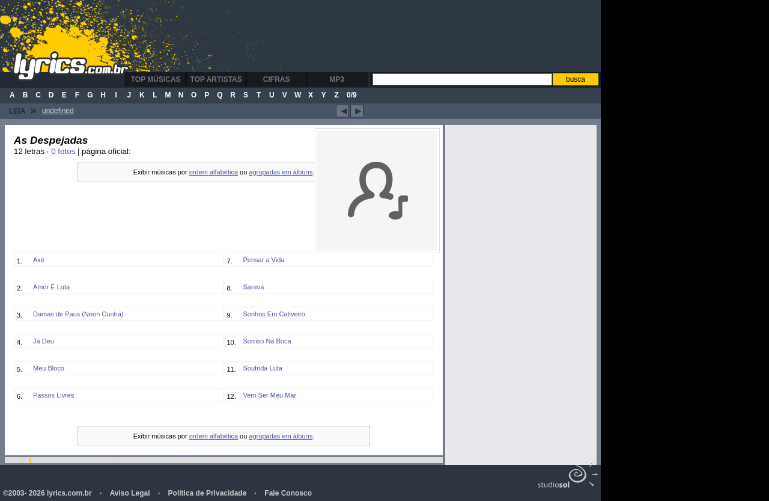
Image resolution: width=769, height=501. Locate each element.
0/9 (352, 95)
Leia (22, 110)
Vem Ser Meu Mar (270, 395)
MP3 (336, 79)
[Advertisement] (369, 36)
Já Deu (43, 341)
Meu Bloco (48, 368)
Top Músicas (156, 79)
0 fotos (63, 151)
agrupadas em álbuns (280, 172)
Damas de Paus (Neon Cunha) (78, 314)
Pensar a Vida (264, 259)
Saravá (253, 286)
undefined (58, 110)
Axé (38, 259)
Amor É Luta (51, 286)
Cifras (276, 79)
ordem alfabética (213, 172)
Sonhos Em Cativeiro (274, 314)
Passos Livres (53, 395)
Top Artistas (216, 79)
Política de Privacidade (207, 493)
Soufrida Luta (262, 368)
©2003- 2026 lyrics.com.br (47, 493)
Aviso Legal (130, 493)
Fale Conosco (288, 493)
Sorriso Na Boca (267, 341)
